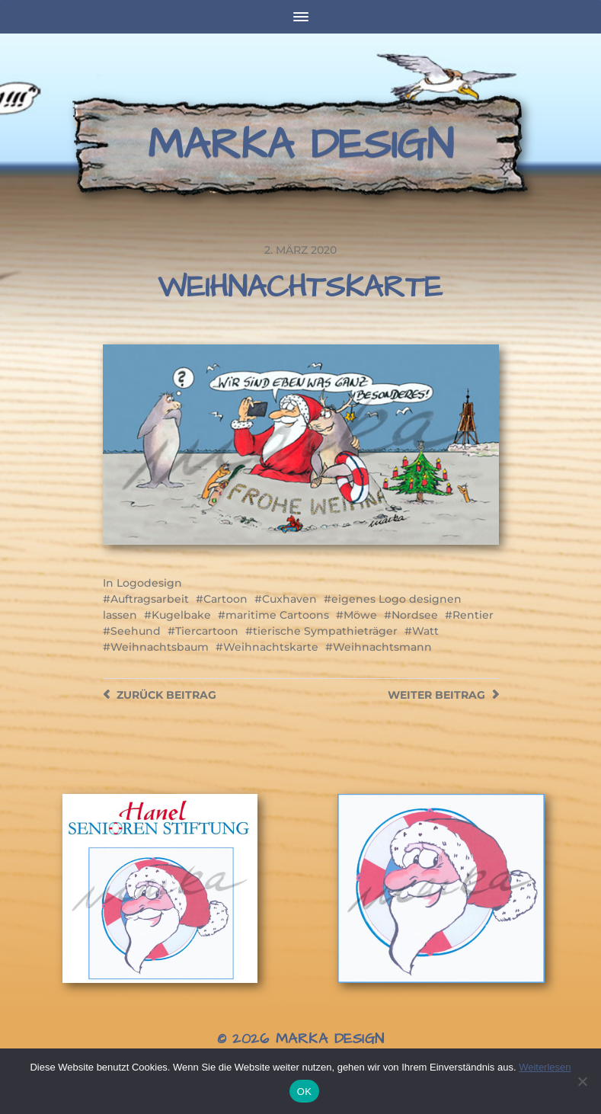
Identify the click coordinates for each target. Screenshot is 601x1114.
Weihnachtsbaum (159, 647)
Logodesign (149, 583)
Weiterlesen (545, 1067)
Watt (425, 631)
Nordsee (415, 615)
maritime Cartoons (277, 615)
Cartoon (225, 599)
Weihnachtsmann (382, 647)
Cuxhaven (289, 599)
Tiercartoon (206, 631)
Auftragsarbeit (149, 599)
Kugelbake (181, 615)
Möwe (360, 615)
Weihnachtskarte (270, 647)
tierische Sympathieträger (325, 631)
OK (304, 1091)
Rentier (473, 615)
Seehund (135, 631)
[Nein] (582, 1081)
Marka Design (300, 145)
